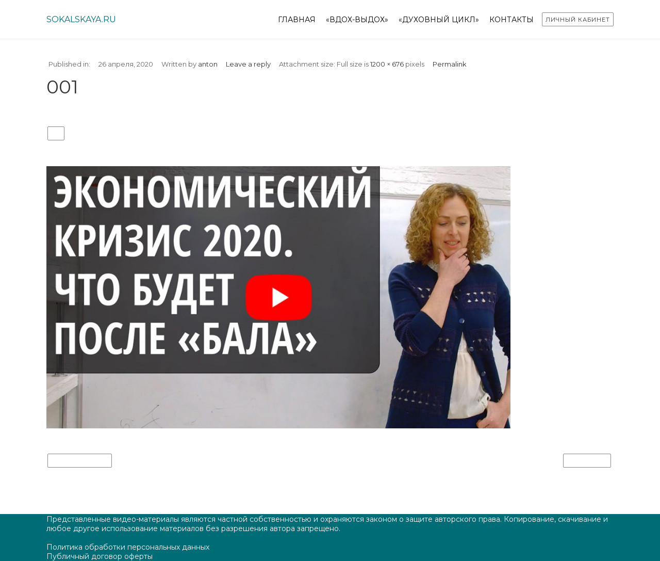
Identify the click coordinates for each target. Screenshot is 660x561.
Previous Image (79, 460)
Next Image (587, 460)
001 (56, 133)
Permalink (450, 64)
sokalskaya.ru (81, 19)
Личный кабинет (578, 19)
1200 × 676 (387, 64)
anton (208, 64)
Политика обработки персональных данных (127, 547)
